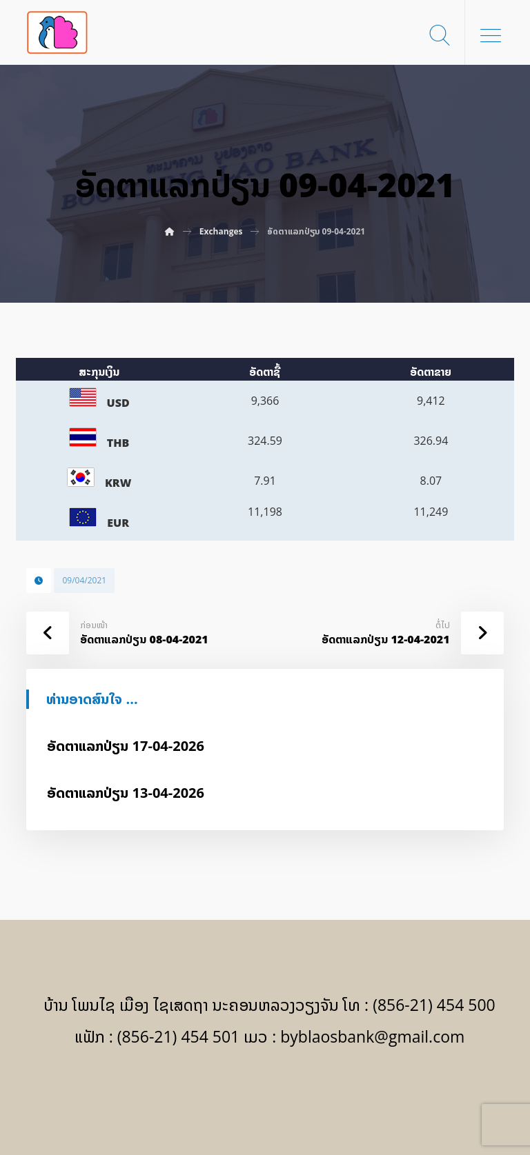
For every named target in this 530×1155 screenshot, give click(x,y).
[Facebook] (265, 1094)
